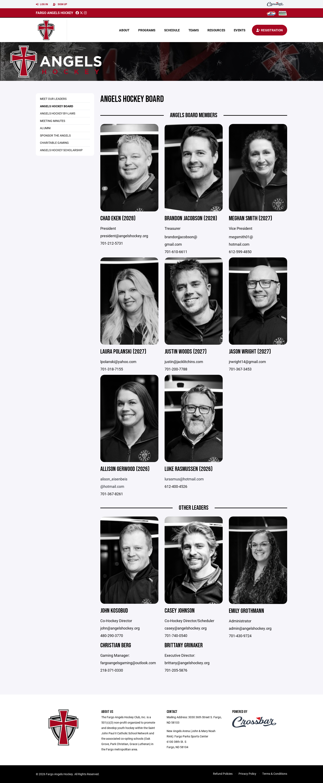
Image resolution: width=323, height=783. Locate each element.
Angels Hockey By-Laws (57, 113)
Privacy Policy (247, 774)
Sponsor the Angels (55, 135)
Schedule (172, 30)
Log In (42, 4)
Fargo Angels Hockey (54, 13)
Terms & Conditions (274, 774)
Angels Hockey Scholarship (61, 150)
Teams (193, 30)
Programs (147, 30)
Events (240, 30)
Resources (216, 30)
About (124, 30)
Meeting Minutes (52, 121)
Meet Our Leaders (53, 99)
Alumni (45, 128)
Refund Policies (223, 774)
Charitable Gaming (54, 143)
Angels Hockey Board (56, 106)
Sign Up (60, 4)
